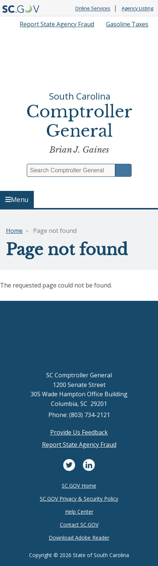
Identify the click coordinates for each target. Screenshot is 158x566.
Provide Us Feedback (79, 432)
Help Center (79, 511)
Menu (17, 199)
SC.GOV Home (79, 485)
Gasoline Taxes (127, 24)
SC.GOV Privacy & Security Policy (79, 498)
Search (123, 170)
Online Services (92, 8)
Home (14, 231)
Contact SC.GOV (79, 524)
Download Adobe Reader (79, 537)
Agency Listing (137, 8)
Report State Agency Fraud (57, 24)
